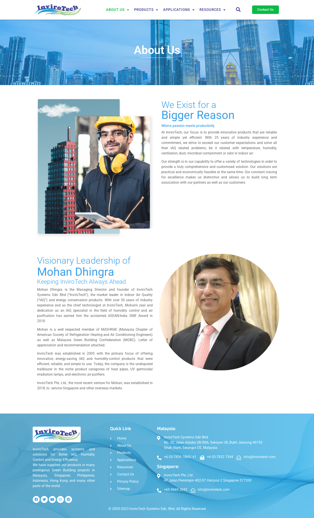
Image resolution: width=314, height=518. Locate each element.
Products (146, 10)
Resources (213, 10)
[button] (238, 10)
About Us (117, 10)
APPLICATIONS (179, 10)
